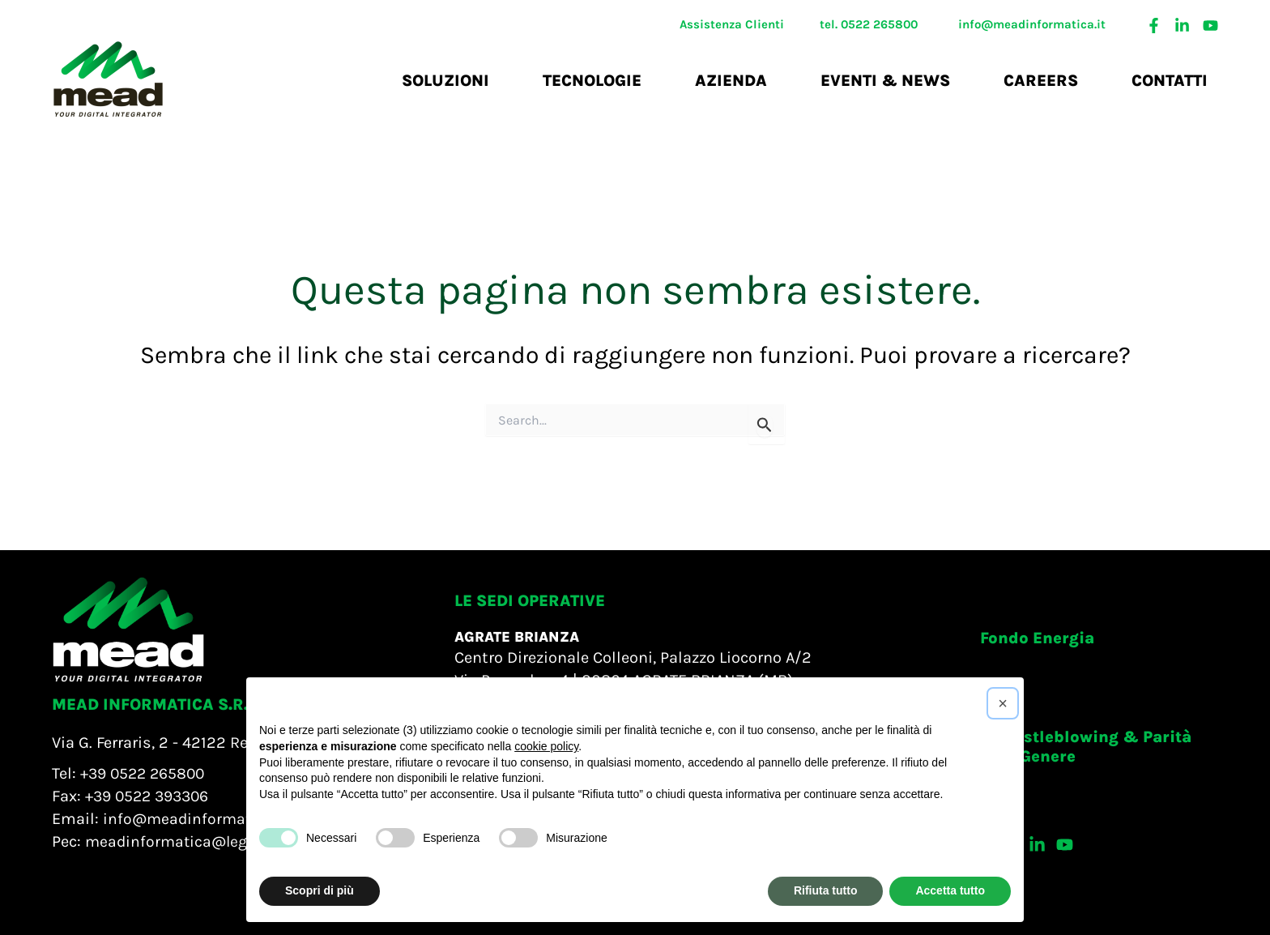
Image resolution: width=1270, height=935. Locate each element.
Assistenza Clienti (732, 24)
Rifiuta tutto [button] (826, 890)
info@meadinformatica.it (1032, 24)
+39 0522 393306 (151, 796)
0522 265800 (879, 24)
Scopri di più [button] (319, 890)
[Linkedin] (1182, 25)
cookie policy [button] (546, 746)
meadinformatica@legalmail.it (199, 841)
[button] (1037, 638)
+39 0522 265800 (145, 773)
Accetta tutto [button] (950, 890)
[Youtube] (1210, 25)
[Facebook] (1153, 25)
